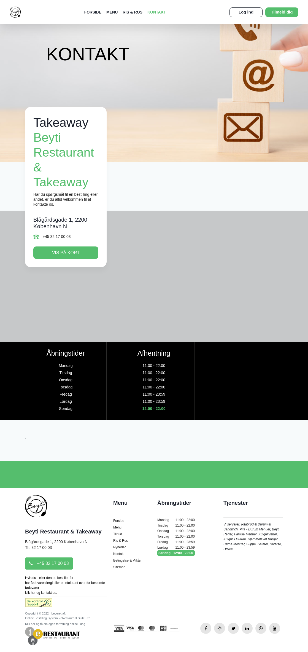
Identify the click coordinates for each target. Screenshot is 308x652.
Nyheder (119, 547)
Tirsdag (176, 525)
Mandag (176, 520)
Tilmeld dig (282, 12)
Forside (92, 12)
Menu (112, 12)
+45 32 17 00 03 (52, 237)
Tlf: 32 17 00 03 (38, 547)
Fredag (176, 542)
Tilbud (117, 534)
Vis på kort (66, 252)
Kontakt (156, 12)
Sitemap (119, 567)
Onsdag (176, 531)
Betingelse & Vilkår (127, 560)
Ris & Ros (132, 12)
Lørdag (176, 547)
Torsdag (176, 536)
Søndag (176, 553)
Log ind (246, 12)
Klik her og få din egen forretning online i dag (55, 624)
